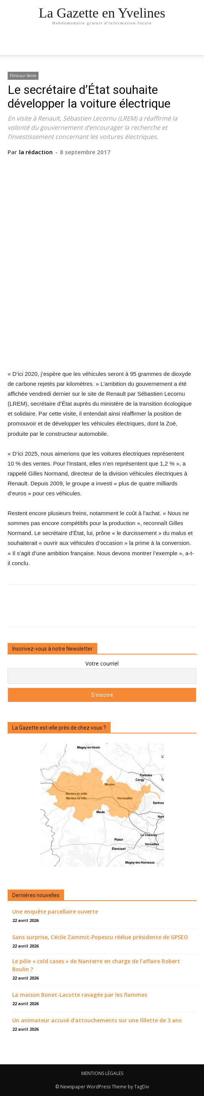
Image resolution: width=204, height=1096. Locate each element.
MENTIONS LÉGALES (102, 1073)
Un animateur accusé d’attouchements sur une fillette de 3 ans (97, 1020)
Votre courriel (102, 663)
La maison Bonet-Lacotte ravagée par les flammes (79, 994)
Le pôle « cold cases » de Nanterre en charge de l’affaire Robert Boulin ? (96, 965)
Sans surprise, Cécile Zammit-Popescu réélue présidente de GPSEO (100, 937)
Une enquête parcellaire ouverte (55, 911)
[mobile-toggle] (13, 44)
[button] (193, 44)
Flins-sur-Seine (23, 75)
